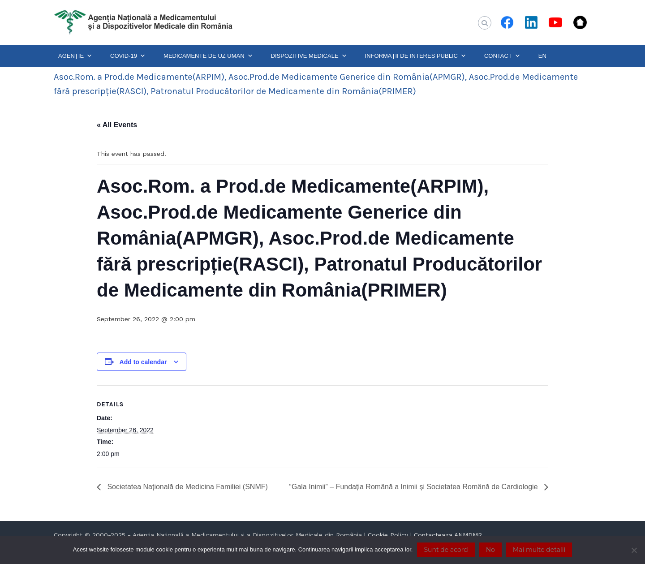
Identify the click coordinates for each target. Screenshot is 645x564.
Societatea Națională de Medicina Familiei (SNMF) (186, 487)
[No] (633, 550)
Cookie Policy (388, 534)
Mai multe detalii (539, 550)
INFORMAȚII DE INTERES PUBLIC (415, 56)
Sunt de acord (446, 550)
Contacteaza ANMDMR (448, 534)
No (490, 550)
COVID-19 (128, 56)
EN (542, 55)
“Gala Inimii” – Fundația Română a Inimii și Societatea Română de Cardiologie (414, 487)
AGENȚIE (75, 56)
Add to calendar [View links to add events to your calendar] (143, 362)
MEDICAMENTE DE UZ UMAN (208, 56)
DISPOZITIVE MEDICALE (309, 56)
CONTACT (502, 56)
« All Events (117, 125)
